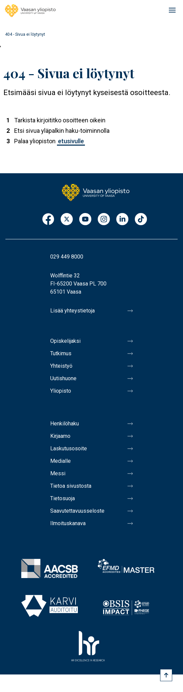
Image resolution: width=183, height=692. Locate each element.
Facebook (48, 219)
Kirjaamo (60, 436)
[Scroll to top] (166, 675)
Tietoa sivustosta (70, 486)
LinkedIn (122, 219)
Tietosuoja (62, 498)
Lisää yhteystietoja (72, 310)
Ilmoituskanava (68, 523)
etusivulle (71, 141)
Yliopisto (60, 391)
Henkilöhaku (64, 423)
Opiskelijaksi (65, 341)
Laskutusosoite (68, 448)
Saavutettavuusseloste (77, 511)
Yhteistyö (61, 366)
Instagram (104, 219)
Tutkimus (60, 353)
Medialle (60, 461)
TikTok (141, 219)
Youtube (85, 219)
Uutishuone (63, 378)
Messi (57, 473)
